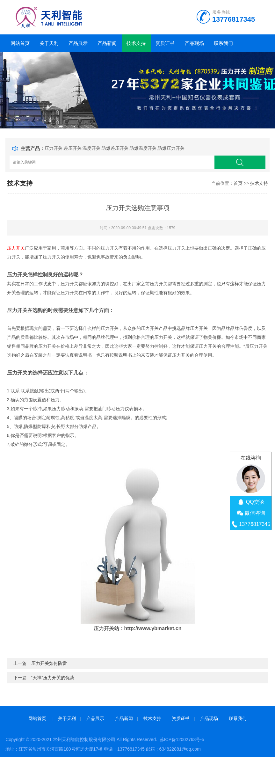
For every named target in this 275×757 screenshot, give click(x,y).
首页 (238, 183)
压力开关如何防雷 (49, 663)
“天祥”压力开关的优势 (52, 677)
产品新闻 (107, 43)
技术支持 (136, 43)
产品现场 (194, 43)
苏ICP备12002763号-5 (182, 739)
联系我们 (223, 43)
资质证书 (165, 43)
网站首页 (20, 43)
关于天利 (49, 43)
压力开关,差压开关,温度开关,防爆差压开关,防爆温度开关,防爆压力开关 (115, 148)
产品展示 (78, 43)
